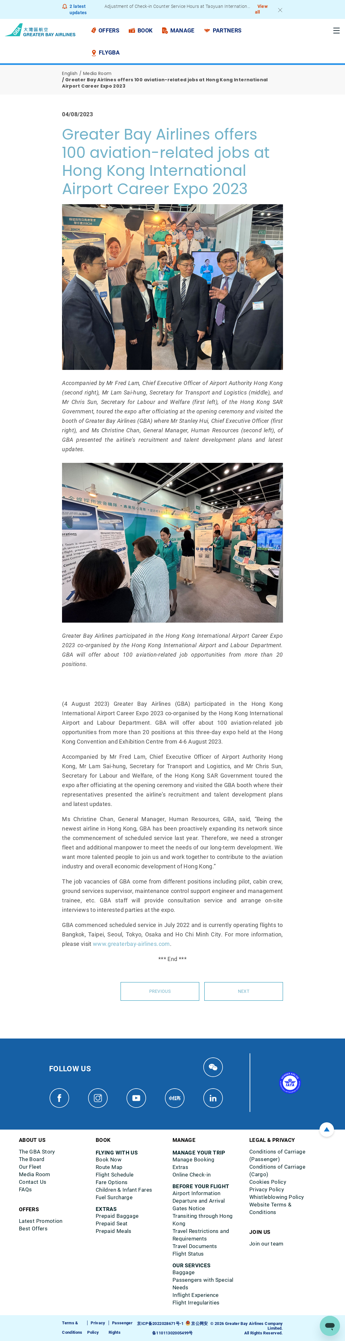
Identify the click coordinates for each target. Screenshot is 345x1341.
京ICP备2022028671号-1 (160, 1323)
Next (243, 991)
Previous (160, 991)
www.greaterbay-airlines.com (131, 944)
